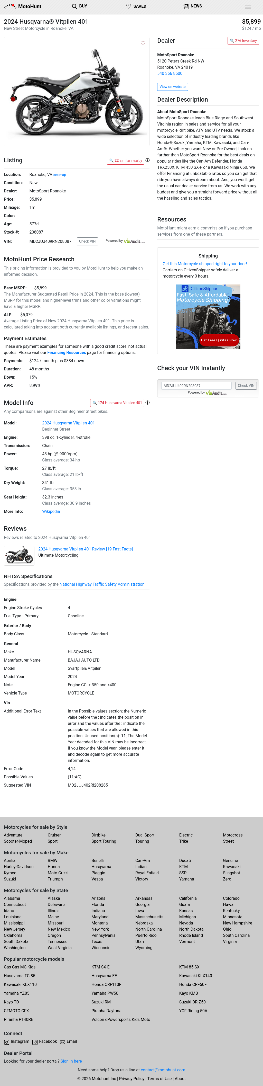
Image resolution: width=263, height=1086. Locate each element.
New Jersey (14, 929)
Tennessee (58, 941)
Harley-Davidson (19, 866)
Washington (14, 947)
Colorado (231, 898)
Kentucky (231, 910)
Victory (141, 879)
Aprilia (9, 860)
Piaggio (98, 872)
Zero (227, 879)
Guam (184, 904)
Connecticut (15, 904)
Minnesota (232, 916)
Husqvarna (101, 866)
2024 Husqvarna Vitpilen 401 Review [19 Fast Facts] (85, 549)
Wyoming (144, 947)
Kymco (10, 872)
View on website (172, 87)
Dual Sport (145, 835)
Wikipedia (51, 511)
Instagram (20, 1041)
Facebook (48, 1041)
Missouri (56, 923)
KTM (183, 866)
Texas (96, 941)
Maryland (99, 916)
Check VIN (87, 241)
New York (100, 929)
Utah (139, 941)
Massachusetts (149, 916)
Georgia (142, 904)
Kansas (186, 910)
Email (72, 1041)
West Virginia (60, 947)
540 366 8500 (169, 73)
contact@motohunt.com (163, 1069)
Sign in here (71, 1061)
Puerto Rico (146, 935)
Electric (186, 835)
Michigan (187, 916)
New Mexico (59, 929)
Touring (142, 841)
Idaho (9, 910)
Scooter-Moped (18, 841)
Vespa (97, 879)
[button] (147, 160)
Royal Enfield (147, 872)
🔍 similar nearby (125, 160)
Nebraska (144, 923)
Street (228, 841)
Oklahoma (13, 935)
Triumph (55, 879)
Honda (54, 866)
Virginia (230, 941)
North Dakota (191, 929)
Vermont (187, 941)
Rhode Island (191, 935)
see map (59, 175)
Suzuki (10, 879)
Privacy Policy (132, 1078)
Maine (53, 916)
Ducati (185, 860)
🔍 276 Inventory (243, 41)
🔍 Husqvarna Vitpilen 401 (117, 403)
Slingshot (231, 872)
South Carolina (236, 935)
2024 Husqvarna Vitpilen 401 (68, 423)
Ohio (227, 929)
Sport (53, 841)
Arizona (98, 898)
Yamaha (186, 879)
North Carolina (148, 929)
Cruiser (54, 835)
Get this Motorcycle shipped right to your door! (205, 263)
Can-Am (142, 860)
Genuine (230, 860)
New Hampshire (237, 923)
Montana (99, 923)
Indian (141, 866)
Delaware (56, 904)
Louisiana (13, 916)
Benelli (97, 860)
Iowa (139, 910)
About (180, 1078)
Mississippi (14, 923)
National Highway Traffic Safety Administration (102, 584)
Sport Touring (103, 841)
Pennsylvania (103, 935)
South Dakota (16, 941)
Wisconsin (100, 947)
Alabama (12, 898)
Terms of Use (159, 1078)
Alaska (54, 898)
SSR (183, 872)
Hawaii (229, 904)
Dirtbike (98, 835)
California (188, 898)
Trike (183, 841)
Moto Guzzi (58, 872)
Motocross (233, 835)
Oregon (54, 935)
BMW (53, 860)
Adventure (13, 835)
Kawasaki (231, 866)
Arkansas (144, 898)
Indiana (98, 910)
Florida (97, 904)
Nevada (186, 923)
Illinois (54, 910)
